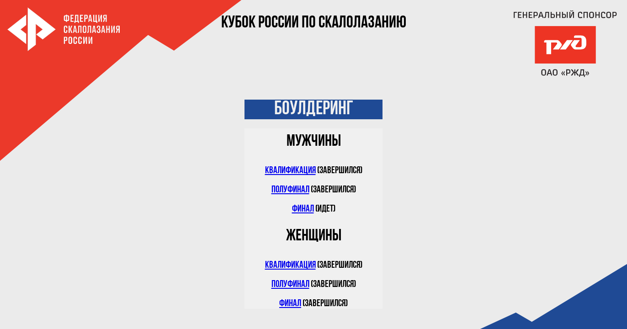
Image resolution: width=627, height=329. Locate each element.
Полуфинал (290, 190)
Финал (303, 209)
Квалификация (290, 170)
